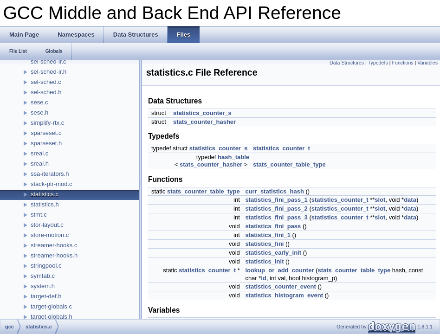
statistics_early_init (273, 252)
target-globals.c (51, 306)
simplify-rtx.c (47, 122)
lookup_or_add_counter (279, 270)
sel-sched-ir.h (48, 71)
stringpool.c (46, 265)
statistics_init (264, 261)
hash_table (233, 157)
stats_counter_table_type (289, 164)
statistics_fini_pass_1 (276, 199)
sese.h (39, 112)
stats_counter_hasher (204, 121)
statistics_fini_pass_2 (276, 208)
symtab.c (43, 275)
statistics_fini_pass (273, 226)
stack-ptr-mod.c (51, 183)
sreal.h (40, 163)
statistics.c (44, 194)
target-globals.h (51, 316)
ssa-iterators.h (50, 173)
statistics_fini (264, 243)
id (263, 278)
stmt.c (39, 214)
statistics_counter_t (281, 148)
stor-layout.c (47, 224)
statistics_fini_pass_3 (276, 217)
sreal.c (39, 153)
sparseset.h (46, 143)
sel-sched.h (46, 92)
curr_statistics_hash (274, 191)
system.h (43, 286)
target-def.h (46, 296)
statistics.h (45, 204)
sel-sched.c (46, 81)
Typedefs (378, 62)
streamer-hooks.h (54, 255)
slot (380, 199)
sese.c (39, 102)
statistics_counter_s (202, 112)
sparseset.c (46, 132)
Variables (427, 62)
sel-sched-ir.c (48, 61)
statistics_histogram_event (284, 295)
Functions (402, 62)
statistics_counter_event (280, 286)
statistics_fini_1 (268, 234)
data (410, 199)
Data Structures (347, 62)
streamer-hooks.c (54, 245)
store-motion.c (50, 234)
